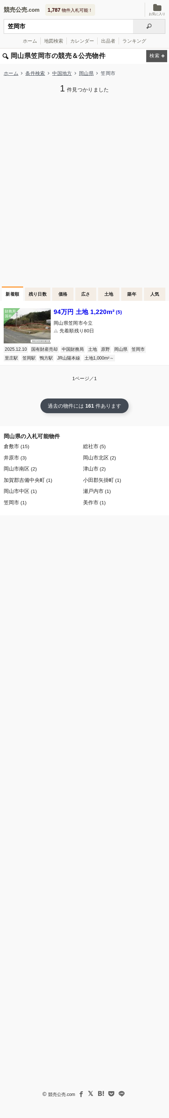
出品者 (108, 41)
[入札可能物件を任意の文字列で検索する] (68, 26)
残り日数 (38, 294)
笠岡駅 (29, 358)
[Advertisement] (84, 189)
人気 (154, 294)
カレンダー (82, 41)
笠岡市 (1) (15, 502)
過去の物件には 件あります (84, 406)
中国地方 (62, 73)
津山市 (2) (94, 469)
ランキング (134, 41)
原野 (105, 349)
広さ (85, 294)
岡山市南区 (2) (20, 469)
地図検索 (53, 41)
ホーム (30, 41)
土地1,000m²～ (99, 358)
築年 (131, 294)
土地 (109, 294)
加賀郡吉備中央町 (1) (28, 480)
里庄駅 (11, 358)
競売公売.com (61, 1094)
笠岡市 (138, 349)
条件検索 (35, 73)
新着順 (12, 294)
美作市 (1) (94, 502)
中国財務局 (73, 349)
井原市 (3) (15, 458)
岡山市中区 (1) (20, 491)
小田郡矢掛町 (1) (102, 480)
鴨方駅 (46, 358)
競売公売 (15, 10)
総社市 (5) (94, 446)
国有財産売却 (44, 349)
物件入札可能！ (70, 10)
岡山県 (86, 73)
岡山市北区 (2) (99, 458)
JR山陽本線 (68, 358)
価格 (63, 294)
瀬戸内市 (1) (97, 491)
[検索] (149, 26)
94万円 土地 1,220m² (88, 312)
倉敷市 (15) (16, 446)
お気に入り (157, 10)
